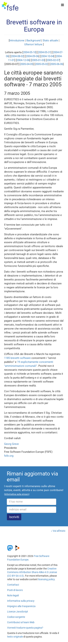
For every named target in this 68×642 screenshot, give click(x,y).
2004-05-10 (29, 52)
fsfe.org (8, 455)
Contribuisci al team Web (20, 622)
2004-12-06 (23, 60)
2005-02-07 (53, 60)
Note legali (13, 595)
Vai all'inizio (59, 530)
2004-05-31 (44, 52)
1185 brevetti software (17, 358)
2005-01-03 (38, 60)
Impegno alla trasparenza (21, 606)
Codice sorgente (16, 616)
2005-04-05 (26, 64)
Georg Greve (11, 444)
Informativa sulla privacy (20, 600)
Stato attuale (50, 40)
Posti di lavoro (15, 590)
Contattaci (13, 584)
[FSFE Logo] (10, 6)
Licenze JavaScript (17, 611)
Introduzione (16, 40)
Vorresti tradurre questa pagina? (25, 627)
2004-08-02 (17, 56)
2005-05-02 (41, 64)
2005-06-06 (56, 64)
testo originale (15, 636)
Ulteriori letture (33, 44)
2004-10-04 (47, 56)
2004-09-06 (32, 56)
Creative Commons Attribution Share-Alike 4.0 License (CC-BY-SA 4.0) (32, 572)
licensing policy (46, 579)
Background (33, 40)
